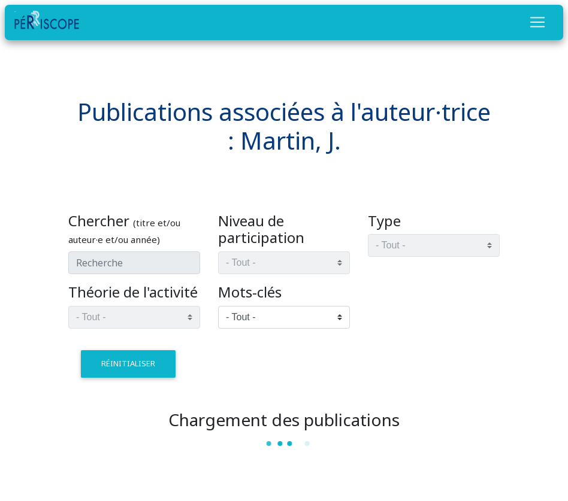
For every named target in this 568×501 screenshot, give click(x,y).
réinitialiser (128, 363)
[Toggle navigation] (537, 22)
